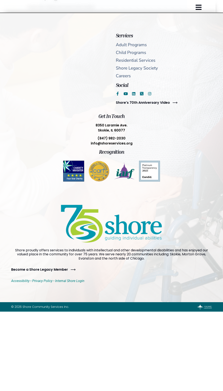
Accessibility (20, 281)
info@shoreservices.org (111, 143)
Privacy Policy (42, 281)
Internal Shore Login (69, 281)
